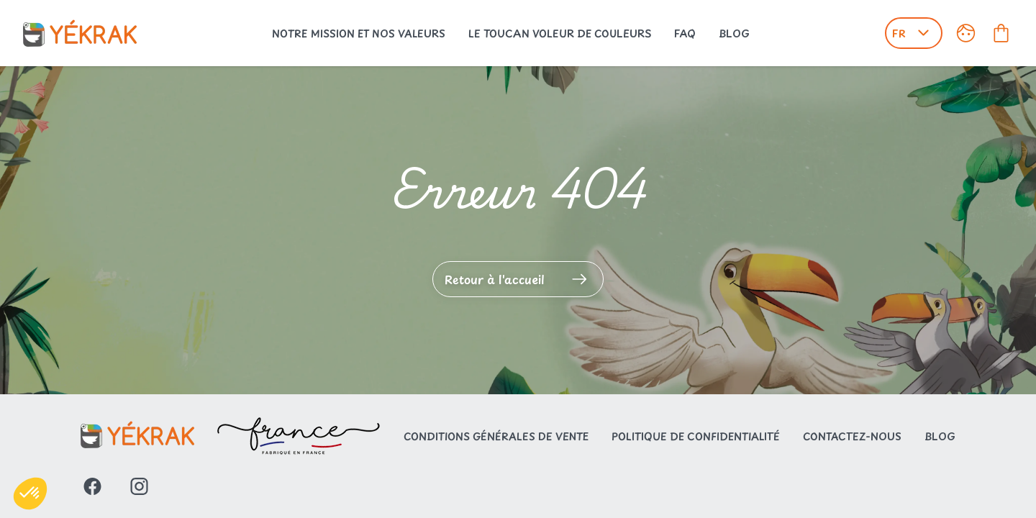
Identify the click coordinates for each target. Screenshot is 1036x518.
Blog (734, 33)
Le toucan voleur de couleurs (559, 33)
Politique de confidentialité (696, 436)
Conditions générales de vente (496, 436)
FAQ (685, 33)
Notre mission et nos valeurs (358, 33)
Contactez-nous (852, 436)
